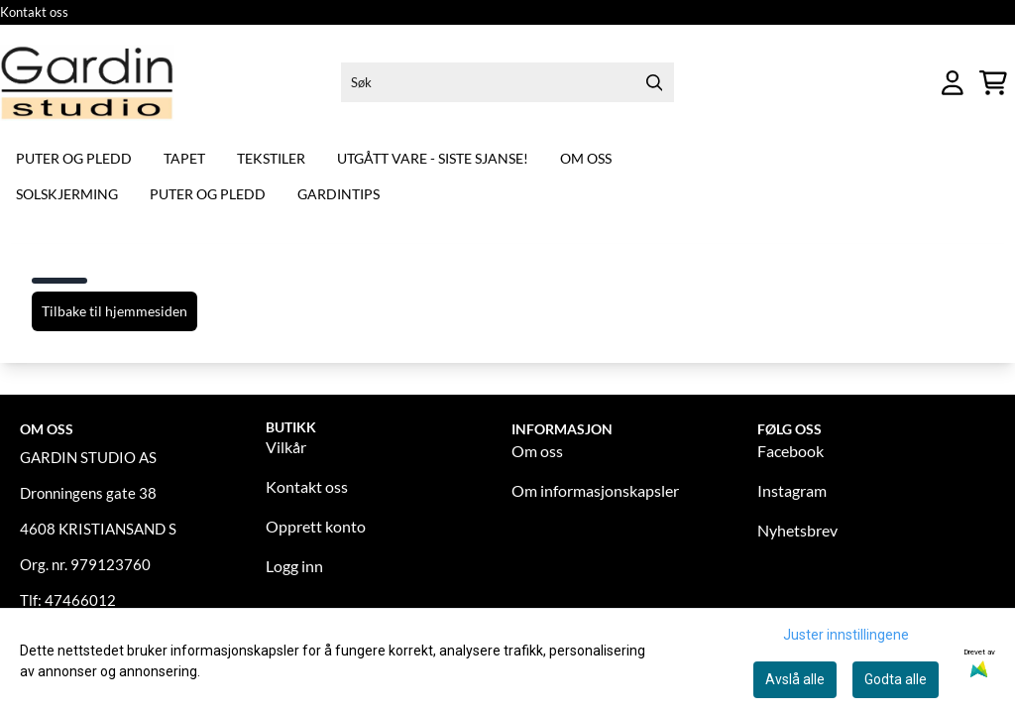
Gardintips (338, 193)
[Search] (654, 82)
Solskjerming (67, 193)
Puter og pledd (74, 158)
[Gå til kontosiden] (952, 82)
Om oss (586, 158)
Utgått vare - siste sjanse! (432, 158)
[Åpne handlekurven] (993, 82)
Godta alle (895, 679)
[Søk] (507, 82)
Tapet (184, 158)
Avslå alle (795, 679)
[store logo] (87, 83)
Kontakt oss (34, 12)
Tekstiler (271, 158)
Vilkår (286, 446)
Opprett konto (316, 526)
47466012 (80, 600)
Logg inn (294, 565)
